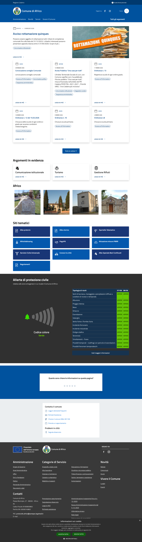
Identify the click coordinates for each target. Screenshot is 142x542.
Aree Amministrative (20, 470)
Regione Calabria (18, 2)
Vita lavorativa (47, 470)
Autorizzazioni (76, 481)
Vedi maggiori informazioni (101, 353)
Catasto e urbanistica (49, 477)
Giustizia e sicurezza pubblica (81, 470)
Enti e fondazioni (18, 477)
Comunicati (104, 470)
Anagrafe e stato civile (49, 467)
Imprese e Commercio (49, 474)
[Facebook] (104, 11)
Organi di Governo (19, 467)
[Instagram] (109, 11)
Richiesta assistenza (49, 509)
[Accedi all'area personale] (119, 2)
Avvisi (18, 28)
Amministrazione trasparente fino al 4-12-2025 (84, 500)
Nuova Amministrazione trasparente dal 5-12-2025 (84, 506)
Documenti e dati (18, 488)
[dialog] (71, 530)
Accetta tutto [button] (63, 534)
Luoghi (103, 483)
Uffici (14, 474)
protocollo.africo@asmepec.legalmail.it (29, 513)
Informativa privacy (77, 511)
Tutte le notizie (71, 151)
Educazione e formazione (79, 467)
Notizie (59, 64)
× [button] (140, 520)
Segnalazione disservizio (50, 502)
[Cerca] (126, 11)
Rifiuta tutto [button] (79, 534)
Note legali (75, 515)
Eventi (103, 487)
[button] (71, 539)
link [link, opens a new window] (90, 530)
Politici (15, 481)
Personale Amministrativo (21, 484)
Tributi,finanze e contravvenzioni (82, 474)
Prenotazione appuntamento (51, 498)
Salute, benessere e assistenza (81, 477)
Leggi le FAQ (46, 506)
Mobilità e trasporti (48, 481)
